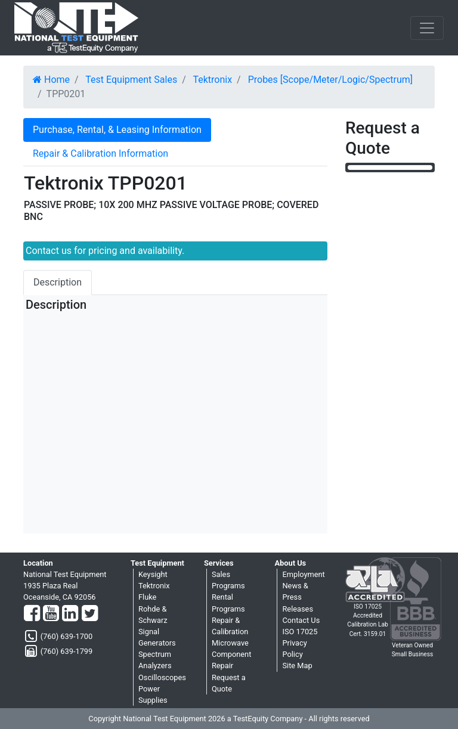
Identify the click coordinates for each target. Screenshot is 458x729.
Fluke (147, 596)
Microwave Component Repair (231, 654)
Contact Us (301, 620)
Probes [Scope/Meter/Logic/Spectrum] (330, 79)
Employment (303, 574)
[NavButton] (427, 28)
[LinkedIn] (70, 614)
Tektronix (212, 79)
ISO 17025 (299, 631)
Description (57, 282)
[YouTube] (51, 614)
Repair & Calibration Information (100, 153)
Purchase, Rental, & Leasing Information (117, 129)
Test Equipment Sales (131, 79)
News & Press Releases (297, 597)
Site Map (297, 665)
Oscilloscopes (162, 677)
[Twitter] (89, 614)
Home (51, 79)
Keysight (153, 574)
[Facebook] (32, 614)
